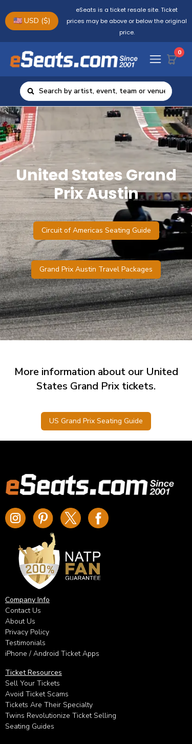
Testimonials (25, 643)
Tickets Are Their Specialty (49, 705)
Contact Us (23, 610)
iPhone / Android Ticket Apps (52, 653)
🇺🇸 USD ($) (31, 21)
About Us (20, 621)
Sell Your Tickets (32, 683)
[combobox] (102, 91)
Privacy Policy (27, 632)
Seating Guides (29, 726)
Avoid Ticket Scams (37, 694)
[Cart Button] (174, 57)
